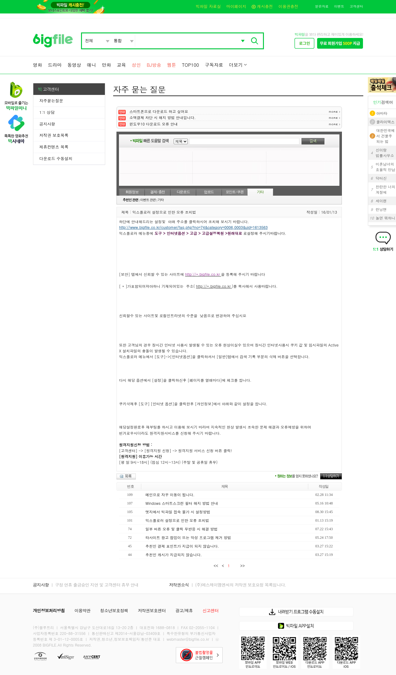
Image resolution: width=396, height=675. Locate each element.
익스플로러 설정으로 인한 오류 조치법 (177, 520)
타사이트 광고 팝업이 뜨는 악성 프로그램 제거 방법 (188, 537)
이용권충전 (288, 6)
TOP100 (190, 65)
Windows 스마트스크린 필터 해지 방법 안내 (181, 503)
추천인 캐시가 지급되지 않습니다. (173, 554)
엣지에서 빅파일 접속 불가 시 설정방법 (177, 511)
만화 (106, 65)
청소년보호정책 (114, 610)
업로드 (209, 192)
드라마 (54, 65)
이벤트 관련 (148, 199)
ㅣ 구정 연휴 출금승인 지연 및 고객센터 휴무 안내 (94, 585)
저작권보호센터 (152, 610)
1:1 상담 (47, 112)
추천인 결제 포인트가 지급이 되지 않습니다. (182, 546)
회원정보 (132, 192)
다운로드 (183, 192)
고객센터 (356, 6)
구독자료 (214, 65)
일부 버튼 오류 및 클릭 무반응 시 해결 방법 (181, 528)
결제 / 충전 (157, 192)
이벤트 (339, 6)
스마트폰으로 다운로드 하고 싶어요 (158, 111)
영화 (37, 65)
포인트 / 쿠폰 (235, 192)
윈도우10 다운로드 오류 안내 (153, 123)
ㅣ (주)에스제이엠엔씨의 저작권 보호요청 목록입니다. (238, 585)
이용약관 (83, 610)
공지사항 (47, 124)
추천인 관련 (130, 199)
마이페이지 (236, 6)
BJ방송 (154, 65)
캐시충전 (262, 6)
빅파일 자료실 (208, 6)
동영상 (74, 65)
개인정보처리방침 (49, 610)
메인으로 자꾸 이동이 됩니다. (169, 494)
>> (241, 565)
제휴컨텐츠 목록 (53, 147)
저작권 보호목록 (53, 135)
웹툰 (171, 65)
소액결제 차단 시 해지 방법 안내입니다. (162, 117)
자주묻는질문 (51, 100)
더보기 (236, 65)
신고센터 (210, 610)
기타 (260, 192)
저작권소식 (179, 585)
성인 (136, 65)
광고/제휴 (184, 610)
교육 (121, 65)
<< (216, 565)
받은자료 (322, 6)
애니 (91, 65)
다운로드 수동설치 (55, 158)
